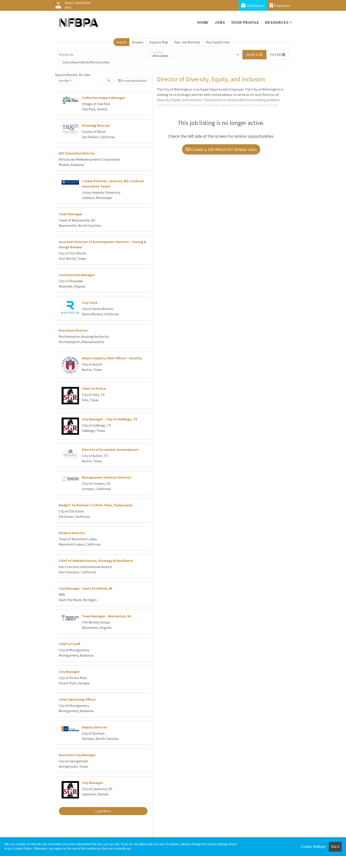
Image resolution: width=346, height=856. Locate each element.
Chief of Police (94, 388)
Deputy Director (94, 727)
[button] (278, 54)
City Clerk (90, 302)
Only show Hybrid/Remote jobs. (86, 62)
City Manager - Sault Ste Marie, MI (85, 588)
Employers (280, 5)
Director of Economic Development (110, 449)
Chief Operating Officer (77, 699)
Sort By (64, 81)
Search (121, 42)
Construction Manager (77, 275)
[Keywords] (103, 54)
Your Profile (245, 22)
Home (203, 22)
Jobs (220, 22)
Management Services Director (106, 477)
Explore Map (158, 42)
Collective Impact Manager (103, 97)
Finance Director (72, 533)
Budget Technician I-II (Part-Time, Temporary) (95, 505)
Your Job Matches (187, 42)
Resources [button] (276, 22)
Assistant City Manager (77, 755)
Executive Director (73, 330)
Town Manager (70, 214)
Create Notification (132, 81)
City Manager (69, 671)
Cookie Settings (313, 847)
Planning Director (96, 125)
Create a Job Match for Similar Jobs (221, 149)
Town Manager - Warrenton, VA (106, 616)
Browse (137, 42)
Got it (335, 847)
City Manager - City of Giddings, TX (109, 419)
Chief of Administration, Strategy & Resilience (96, 560)
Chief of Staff (69, 644)
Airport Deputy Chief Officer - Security (112, 358)
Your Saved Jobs (218, 42)
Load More (103, 811)
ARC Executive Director (77, 153)
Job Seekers (252, 5)
